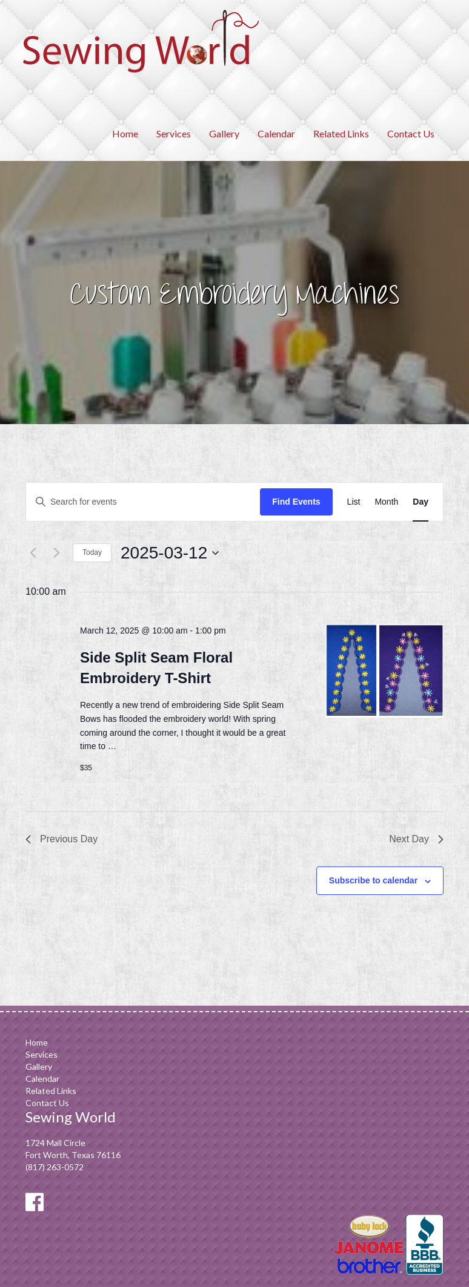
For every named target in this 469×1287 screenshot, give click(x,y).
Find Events (296, 501)
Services (173, 133)
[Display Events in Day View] (420, 502)
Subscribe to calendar (373, 880)
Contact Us (410, 133)
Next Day (416, 839)
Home (125, 133)
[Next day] (56, 553)
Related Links (341, 133)
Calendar (276, 133)
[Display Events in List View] (354, 502)
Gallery (224, 133)
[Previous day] (32, 553)
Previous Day (61, 839)
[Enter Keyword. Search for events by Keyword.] (143, 502)
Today (92, 552)
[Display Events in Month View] (386, 502)
